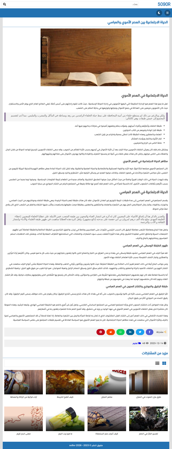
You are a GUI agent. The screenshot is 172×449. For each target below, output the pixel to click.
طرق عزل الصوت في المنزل (148, 397)
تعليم (135, 343)
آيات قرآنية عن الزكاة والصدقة (23, 397)
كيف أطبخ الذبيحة (65, 397)
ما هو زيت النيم (65, 434)
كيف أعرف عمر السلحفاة (107, 434)
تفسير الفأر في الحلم (148, 434)
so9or (164, 4)
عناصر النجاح (106, 397)
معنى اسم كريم (24, 434)
